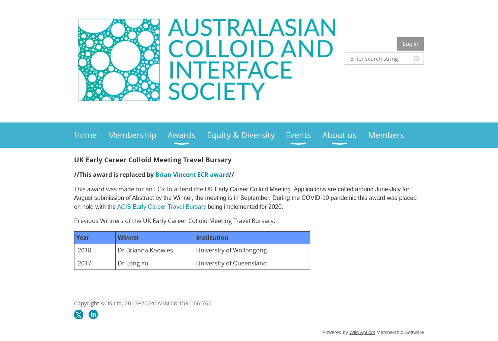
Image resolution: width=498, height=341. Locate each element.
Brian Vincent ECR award (192, 174)
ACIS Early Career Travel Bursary (161, 207)
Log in (410, 43)
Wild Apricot (362, 332)
